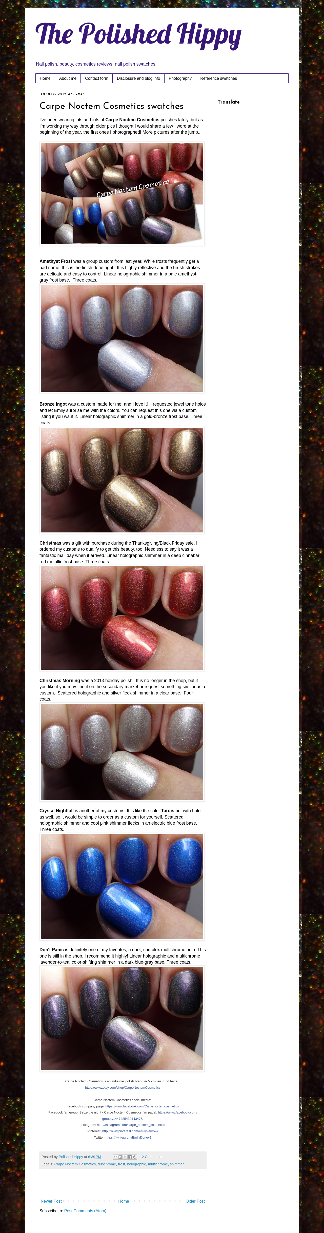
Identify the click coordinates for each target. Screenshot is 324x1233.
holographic (136, 1164)
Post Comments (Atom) (85, 1211)
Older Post (195, 1201)
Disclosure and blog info (138, 78)
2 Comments (152, 1157)
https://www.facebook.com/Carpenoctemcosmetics (142, 1106)
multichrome (158, 1164)
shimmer (177, 1164)
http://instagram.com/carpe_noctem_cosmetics (131, 1125)
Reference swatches (218, 78)
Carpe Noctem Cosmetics (75, 1164)
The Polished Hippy (138, 33)
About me (67, 78)
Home (45, 78)
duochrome (107, 1164)
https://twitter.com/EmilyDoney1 (128, 1137)
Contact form (96, 78)
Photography (180, 78)
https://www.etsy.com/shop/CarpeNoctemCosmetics (122, 1087)
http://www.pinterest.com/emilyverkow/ (130, 1131)
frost (121, 1164)
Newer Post (51, 1201)
